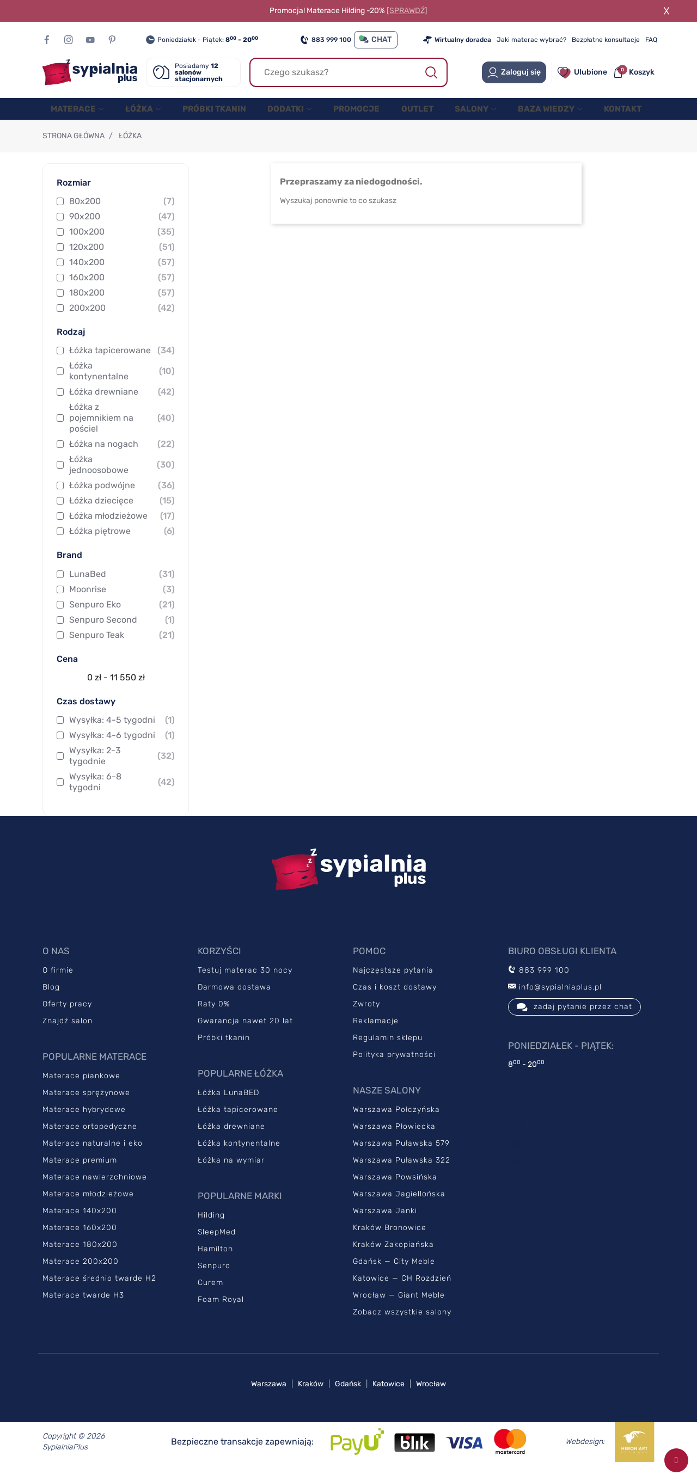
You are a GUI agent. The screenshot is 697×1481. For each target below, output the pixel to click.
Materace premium (79, 1171)
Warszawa (268, 1394)
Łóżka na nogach (122, 455)
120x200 (122, 258)
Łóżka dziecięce (122, 511)
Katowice (388, 1394)
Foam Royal (221, 1310)
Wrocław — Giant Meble (399, 1306)
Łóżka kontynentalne (122, 381)
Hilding (211, 1226)
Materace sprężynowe (86, 1103)
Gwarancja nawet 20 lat (245, 1031)
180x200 (122, 303)
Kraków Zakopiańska (393, 1255)
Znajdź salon (67, 1031)
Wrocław (431, 1394)
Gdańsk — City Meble (394, 1272)
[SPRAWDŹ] (407, 10)
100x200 (122, 242)
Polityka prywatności (394, 1065)
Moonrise (122, 600)
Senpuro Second (122, 630)
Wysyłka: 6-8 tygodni (122, 792)
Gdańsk (348, 1394)
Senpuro (214, 1276)
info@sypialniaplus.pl (555, 998)
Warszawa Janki (385, 1221)
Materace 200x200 (80, 1272)
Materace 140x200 (79, 1221)
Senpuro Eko (122, 615)
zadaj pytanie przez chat (574, 1017)
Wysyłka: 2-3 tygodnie (122, 766)
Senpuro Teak (122, 646)
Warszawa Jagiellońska (399, 1204)
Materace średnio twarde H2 (99, 1289)
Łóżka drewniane (122, 402)
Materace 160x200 (79, 1238)
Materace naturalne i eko (92, 1154)
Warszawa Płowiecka (394, 1137)
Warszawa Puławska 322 (401, 1171)
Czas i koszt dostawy (395, 998)
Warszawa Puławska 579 (401, 1154)
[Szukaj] (348, 72)
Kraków (310, 1394)
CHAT (376, 39)
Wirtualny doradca (457, 39)
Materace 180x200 (80, 1255)
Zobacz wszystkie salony (402, 1323)
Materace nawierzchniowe (94, 1188)
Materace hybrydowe (84, 1120)
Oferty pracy (67, 1014)
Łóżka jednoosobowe (122, 475)
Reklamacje (376, 1031)
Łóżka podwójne (122, 496)
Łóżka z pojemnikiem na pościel (122, 429)
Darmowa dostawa (234, 998)
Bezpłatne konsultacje (606, 40)
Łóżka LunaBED (228, 1103)
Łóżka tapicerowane (122, 361)
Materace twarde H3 (83, 1306)
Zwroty (366, 1014)
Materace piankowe (81, 1086)
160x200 (122, 288)
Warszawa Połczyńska (396, 1120)
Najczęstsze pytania (393, 981)
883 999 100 (325, 39)
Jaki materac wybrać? (531, 40)
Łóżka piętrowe (122, 542)
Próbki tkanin (224, 1048)
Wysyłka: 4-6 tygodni (122, 746)
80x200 (122, 212)
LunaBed (122, 585)
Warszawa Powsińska (395, 1188)
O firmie (58, 981)
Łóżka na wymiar (231, 1171)
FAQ (651, 40)
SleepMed (217, 1243)
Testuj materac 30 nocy (245, 981)
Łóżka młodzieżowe (122, 526)
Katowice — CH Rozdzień (402, 1289)
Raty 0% (214, 1014)
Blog (51, 998)
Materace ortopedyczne (89, 1137)
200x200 (122, 319)
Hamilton (215, 1259)
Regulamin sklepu (388, 1048)
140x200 (122, 273)
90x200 (122, 227)
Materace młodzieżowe (88, 1204)
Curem (210, 1293)
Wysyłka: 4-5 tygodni (122, 731)
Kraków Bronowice (389, 1238)
